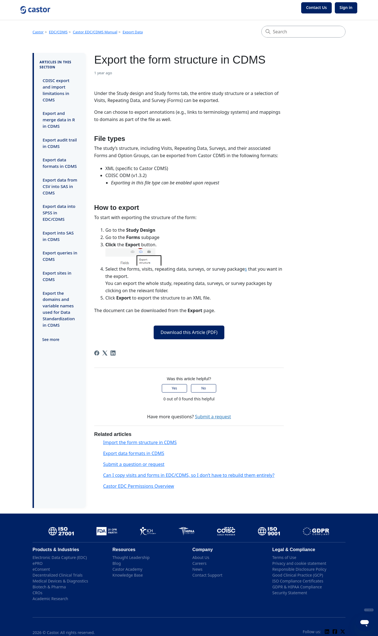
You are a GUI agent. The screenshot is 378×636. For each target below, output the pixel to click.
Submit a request (213, 417)
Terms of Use (284, 557)
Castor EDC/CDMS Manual (95, 31)
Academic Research (50, 598)
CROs (37, 592)
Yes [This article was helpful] (174, 388)
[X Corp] (104, 353)
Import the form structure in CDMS (140, 442)
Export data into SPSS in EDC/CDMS (59, 212)
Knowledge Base (127, 575)
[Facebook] (96, 353)
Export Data (133, 31)
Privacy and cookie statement (299, 563)
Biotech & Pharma (49, 586)
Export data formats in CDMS (60, 163)
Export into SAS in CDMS (58, 236)
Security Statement (289, 592)
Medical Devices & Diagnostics (60, 581)
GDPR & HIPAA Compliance (297, 586)
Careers (199, 563)
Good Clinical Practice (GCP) (297, 575)
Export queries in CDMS (60, 256)
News (197, 569)
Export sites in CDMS (57, 276)
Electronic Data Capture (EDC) (60, 557)
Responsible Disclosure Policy (299, 569)
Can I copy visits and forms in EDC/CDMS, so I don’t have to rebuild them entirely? (189, 475)
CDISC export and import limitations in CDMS (56, 90)
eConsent (41, 569)
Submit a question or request (134, 464)
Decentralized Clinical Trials (58, 575)
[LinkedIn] (113, 353)
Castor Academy (127, 569)
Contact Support (207, 575)
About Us (200, 557)
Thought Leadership (130, 557)
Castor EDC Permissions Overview (138, 486)
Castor (38, 31)
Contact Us (316, 7)
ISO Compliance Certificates (297, 581)
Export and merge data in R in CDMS (59, 119)
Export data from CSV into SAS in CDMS (60, 186)
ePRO (38, 563)
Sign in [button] (346, 7)
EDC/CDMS (58, 31)
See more (50, 339)
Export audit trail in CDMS (60, 143)
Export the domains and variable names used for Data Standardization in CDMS (59, 309)
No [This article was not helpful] (203, 388)
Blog (116, 563)
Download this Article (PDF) (188, 332)
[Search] (303, 31)
